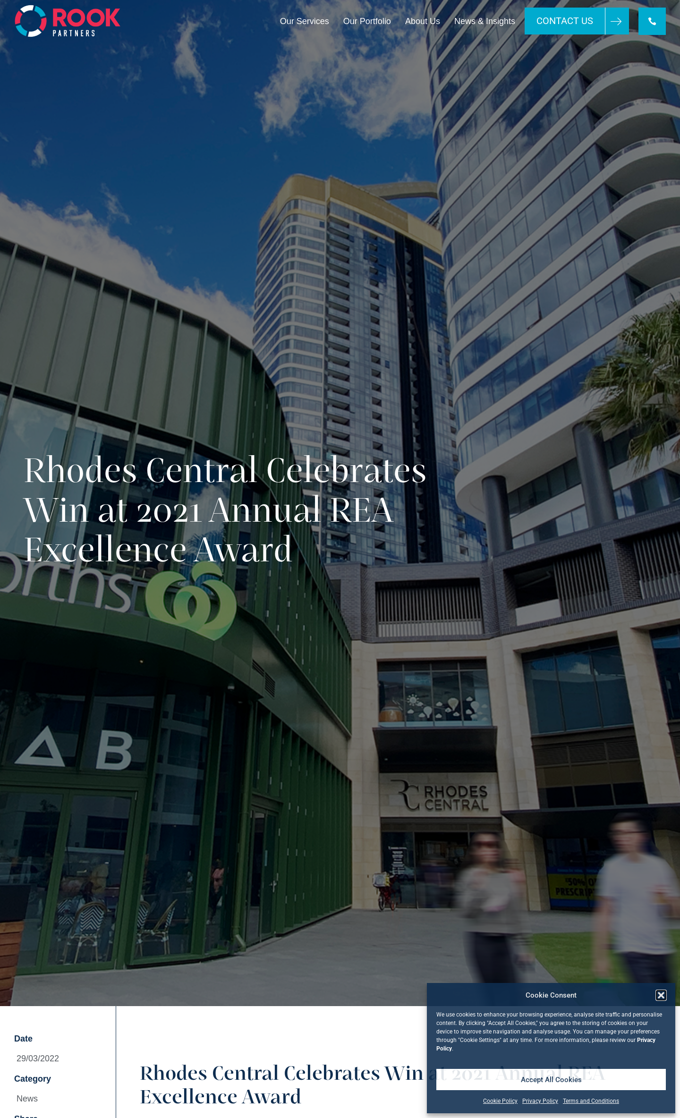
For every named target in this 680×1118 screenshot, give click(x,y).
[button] (661, 995)
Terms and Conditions (591, 1101)
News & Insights (484, 21)
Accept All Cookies (551, 1080)
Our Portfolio (367, 21)
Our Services (304, 21)
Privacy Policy (540, 1101)
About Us (422, 21)
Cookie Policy (500, 1101)
